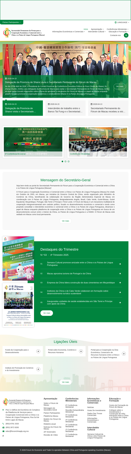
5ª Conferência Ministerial (71, 416)
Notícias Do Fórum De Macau (52, 428)
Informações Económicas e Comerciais (68, 32)
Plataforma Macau (51, 416)
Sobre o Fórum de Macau (51, 404)
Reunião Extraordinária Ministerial (75, 411)
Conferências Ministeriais (117, 29)
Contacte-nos (115, 35)
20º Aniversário (50, 432)
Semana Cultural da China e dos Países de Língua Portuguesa (96, 436)
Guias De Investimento (96, 410)
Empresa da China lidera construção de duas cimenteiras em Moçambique (81, 283)
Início (86, 29)
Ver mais (119, 86)
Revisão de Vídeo (51, 435)
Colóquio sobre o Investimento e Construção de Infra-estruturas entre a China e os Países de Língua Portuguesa (118, 414)
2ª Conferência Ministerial (71, 430)
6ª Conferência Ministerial (15, 154)
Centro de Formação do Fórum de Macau (118, 406)
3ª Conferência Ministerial (71, 426)
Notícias (90, 407)
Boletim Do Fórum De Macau (52, 420)
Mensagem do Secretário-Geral (50, 409)
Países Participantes (52, 413)
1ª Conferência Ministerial (71, 435)
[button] (7, 144)
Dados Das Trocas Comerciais (94, 414)
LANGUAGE (122, 22)
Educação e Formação (118, 32)
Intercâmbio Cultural (97, 32)
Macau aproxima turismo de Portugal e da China (69, 273)
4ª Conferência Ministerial (71, 421)
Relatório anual (50, 424)
